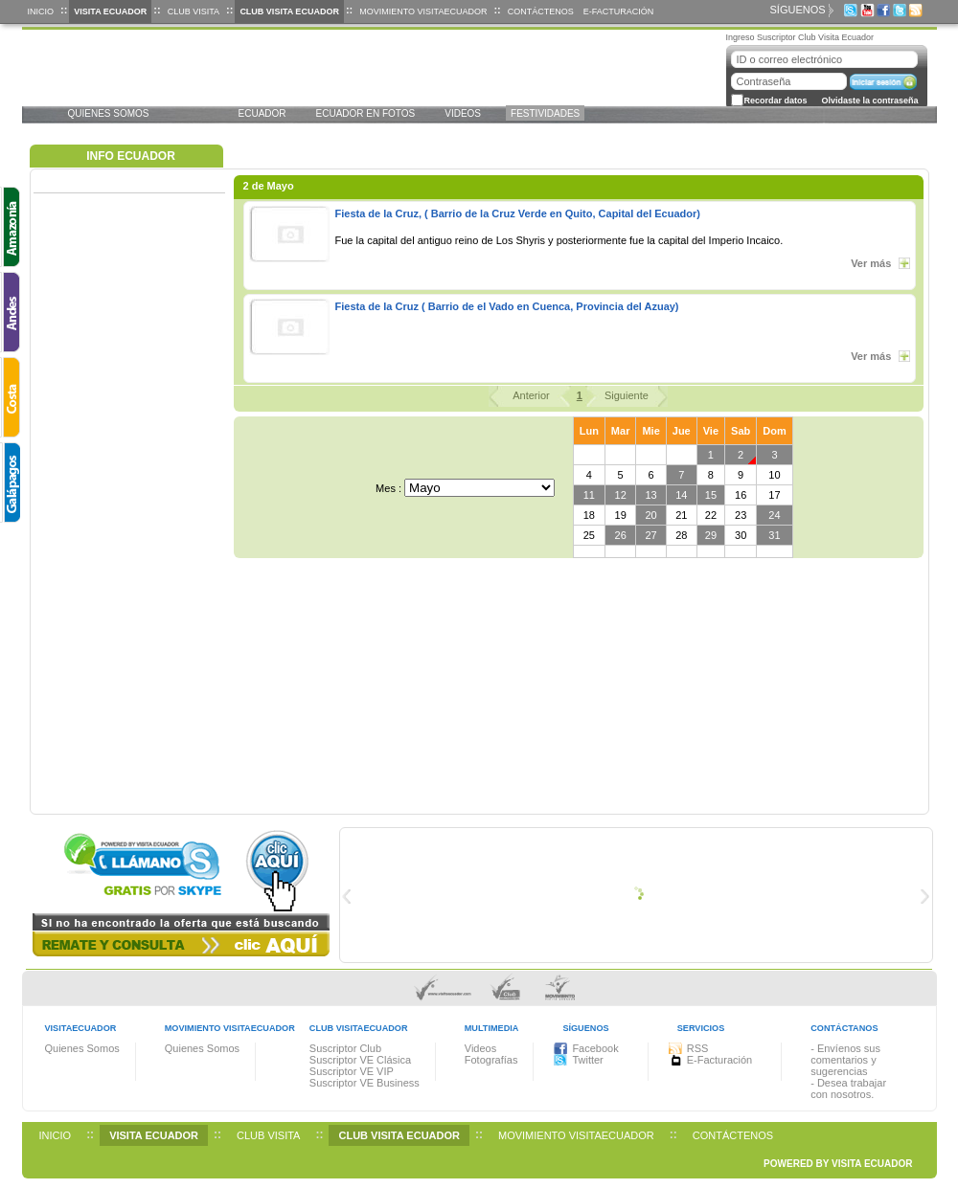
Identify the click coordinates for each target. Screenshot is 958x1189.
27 (650, 535)
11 (589, 495)
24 (774, 515)
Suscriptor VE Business (364, 1082)
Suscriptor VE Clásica (360, 1060)
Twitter (587, 1060)
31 (774, 535)
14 (681, 495)
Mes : (388, 488)
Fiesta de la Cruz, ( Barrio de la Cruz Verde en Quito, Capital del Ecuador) (517, 213)
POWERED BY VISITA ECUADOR (838, 1163)
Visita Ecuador (110, 11)
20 (650, 515)
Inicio (41, 11)
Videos (480, 1048)
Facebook (595, 1048)
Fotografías (491, 1060)
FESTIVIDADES (545, 113)
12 (621, 495)
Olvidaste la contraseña (870, 100)
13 (650, 495)
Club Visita (193, 11)
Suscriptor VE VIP (351, 1071)
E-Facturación (618, 11)
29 (711, 535)
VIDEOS (463, 113)
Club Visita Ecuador (289, 11)
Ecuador (262, 113)
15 (711, 495)
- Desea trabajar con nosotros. (848, 1088)
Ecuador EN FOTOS (366, 113)
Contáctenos (541, 11)
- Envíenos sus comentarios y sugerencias (845, 1060)
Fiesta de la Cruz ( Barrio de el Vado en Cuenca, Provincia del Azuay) (507, 306)
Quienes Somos (108, 113)
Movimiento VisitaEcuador (423, 11)
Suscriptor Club (345, 1048)
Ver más (875, 263)
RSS (698, 1048)
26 (621, 535)
